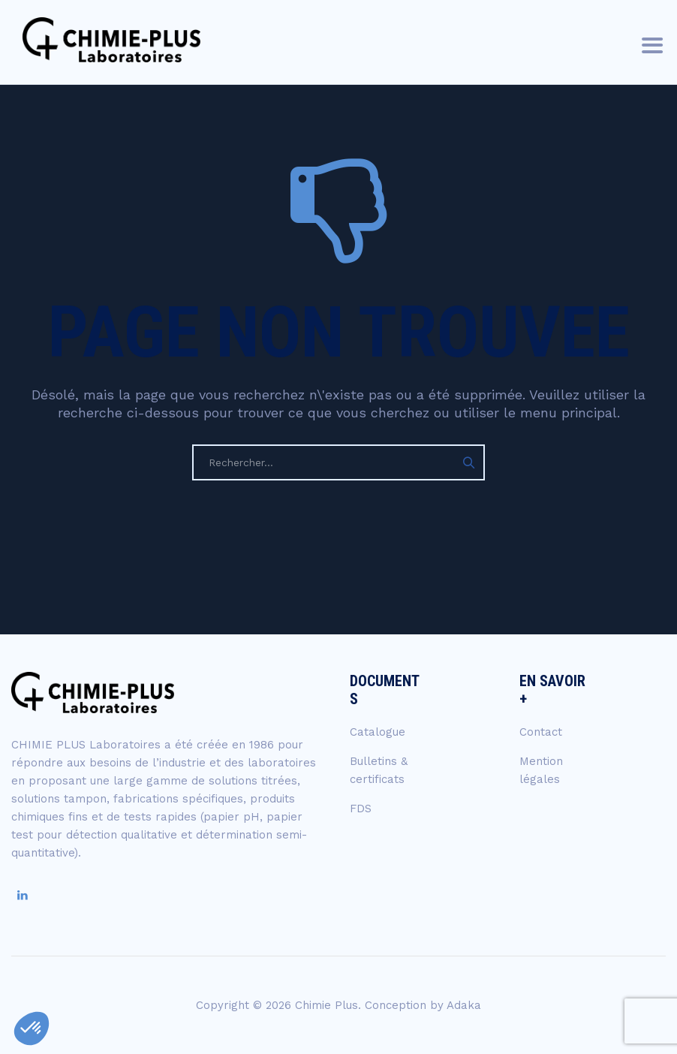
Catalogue (377, 732)
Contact (540, 732)
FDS (361, 808)
